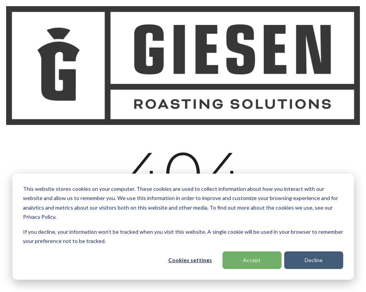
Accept (252, 260)
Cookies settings (190, 260)
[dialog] (183, 227)
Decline (314, 260)
